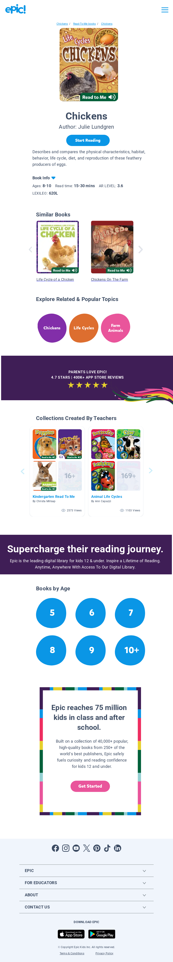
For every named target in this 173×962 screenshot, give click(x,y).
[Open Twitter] (86, 848)
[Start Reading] (88, 140)
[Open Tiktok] (107, 848)
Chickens (62, 23)
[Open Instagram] (65, 848)
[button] (57, 471)
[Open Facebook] (55, 848)
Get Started (90, 786)
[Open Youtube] (76, 848)
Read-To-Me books (84, 23)
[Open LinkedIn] (117, 848)
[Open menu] (164, 10)
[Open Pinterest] (96, 848)
